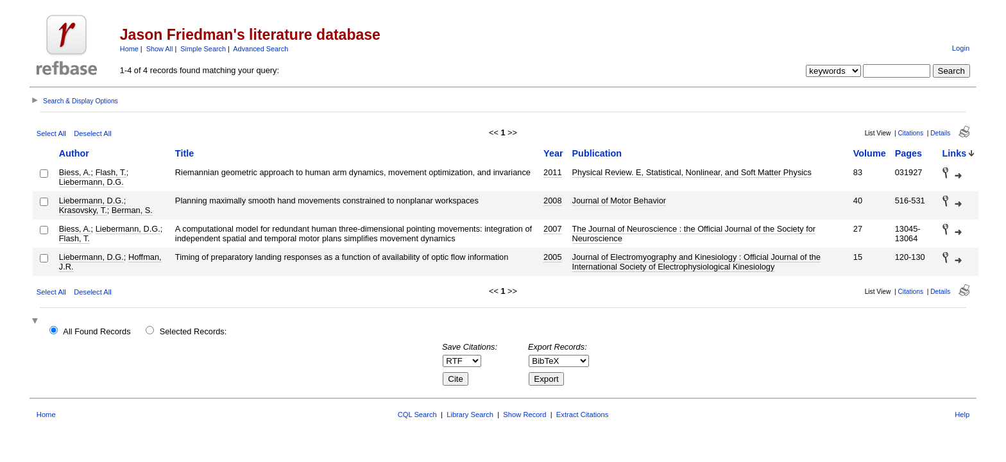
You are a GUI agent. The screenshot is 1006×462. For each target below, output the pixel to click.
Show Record (524, 414)
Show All (159, 49)
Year (553, 153)
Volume (869, 153)
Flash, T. (111, 172)
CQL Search (417, 414)
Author (74, 153)
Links (954, 153)
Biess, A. (75, 172)
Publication (597, 153)
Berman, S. (132, 210)
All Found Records (96, 331)
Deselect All (92, 133)
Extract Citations (582, 414)
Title (184, 153)
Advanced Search (260, 49)
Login (960, 48)
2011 (552, 172)
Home (129, 49)
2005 (552, 257)
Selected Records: (193, 331)
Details (940, 133)
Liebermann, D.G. (91, 182)
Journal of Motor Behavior (619, 200)
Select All (51, 133)
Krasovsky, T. (83, 210)
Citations (910, 133)
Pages (908, 153)
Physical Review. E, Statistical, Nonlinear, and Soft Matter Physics (692, 172)
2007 (552, 229)
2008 (552, 200)
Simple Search (203, 49)
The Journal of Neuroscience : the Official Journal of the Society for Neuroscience (694, 233)
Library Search (470, 414)
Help (962, 414)
